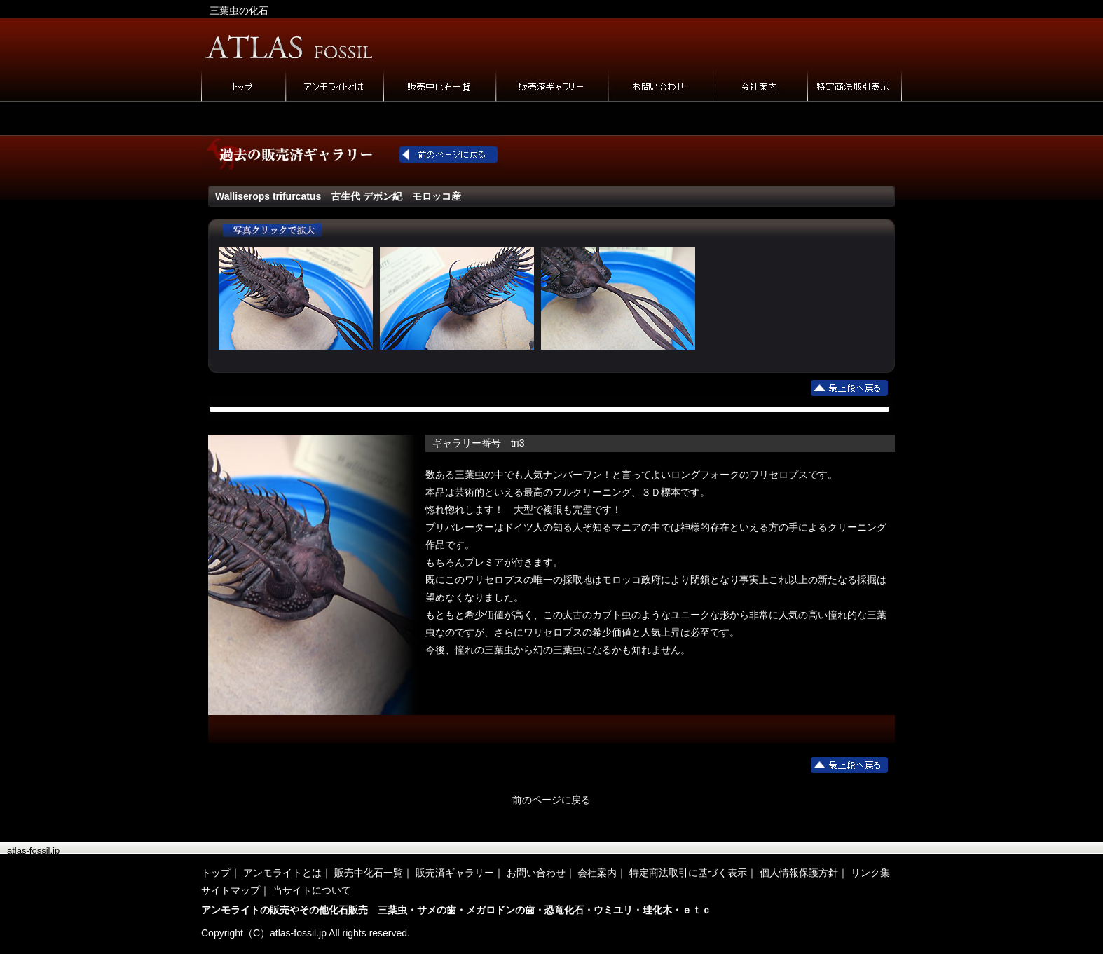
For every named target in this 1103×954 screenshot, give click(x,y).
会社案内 (597, 872)
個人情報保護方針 (799, 872)
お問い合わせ (536, 872)
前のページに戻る (551, 799)
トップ (216, 872)
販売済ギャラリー (455, 872)
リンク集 (870, 872)
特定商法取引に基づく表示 (688, 872)
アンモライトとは (282, 872)
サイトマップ (230, 890)
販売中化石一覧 (368, 872)
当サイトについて (312, 890)
